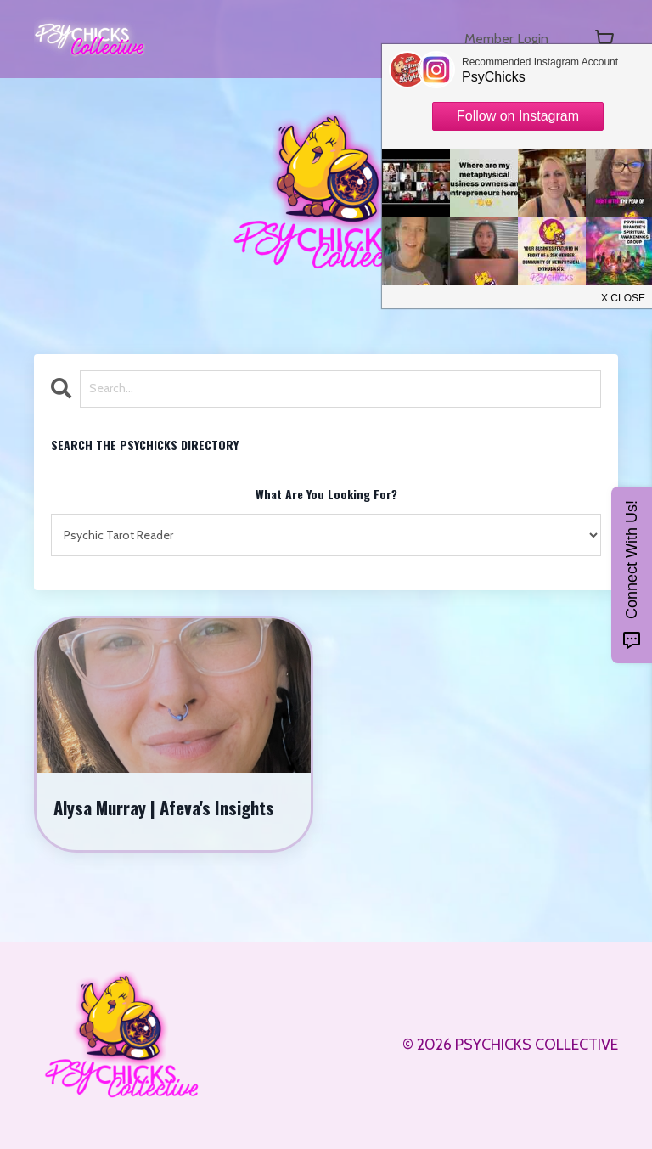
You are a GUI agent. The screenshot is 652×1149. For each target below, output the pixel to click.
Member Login (500, 39)
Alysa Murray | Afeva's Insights (165, 807)
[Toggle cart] (604, 39)
